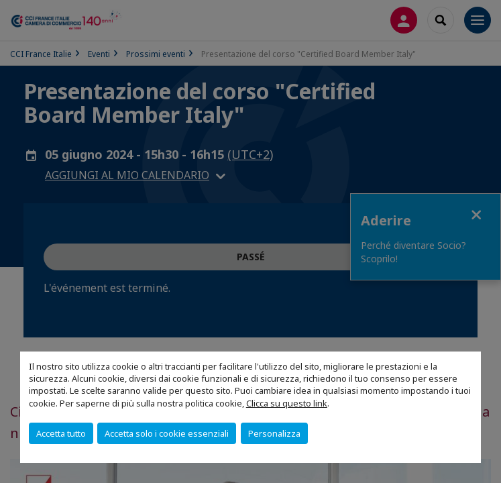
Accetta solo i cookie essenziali (167, 433)
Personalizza (274, 433)
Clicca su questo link (286, 403)
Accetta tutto (61, 433)
